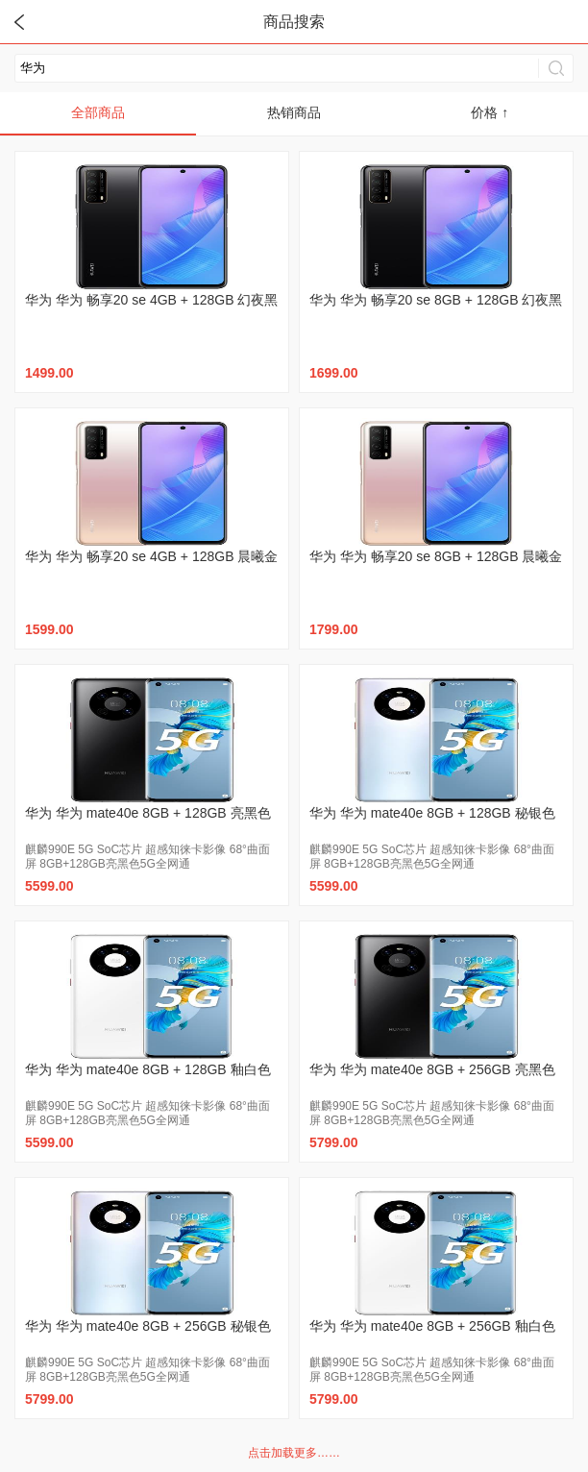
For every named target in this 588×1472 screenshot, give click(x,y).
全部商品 (98, 112)
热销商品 (294, 112)
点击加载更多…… (294, 1453)
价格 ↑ (489, 112)
